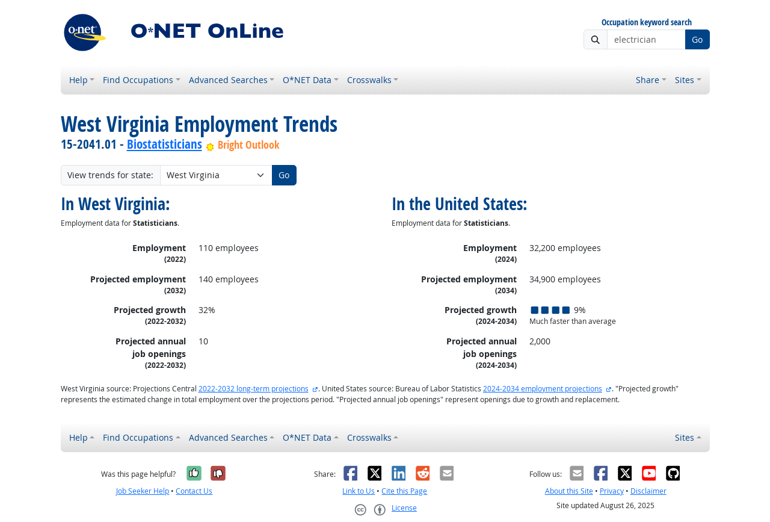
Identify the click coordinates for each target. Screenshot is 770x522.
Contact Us (194, 491)
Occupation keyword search (647, 22)
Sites (684, 79)
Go (697, 39)
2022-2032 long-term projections (254, 389)
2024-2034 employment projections (542, 389)
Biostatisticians (164, 143)
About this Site (569, 491)
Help (78, 79)
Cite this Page (404, 491)
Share (647, 79)
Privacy (612, 491)
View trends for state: (110, 175)
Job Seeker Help (142, 491)
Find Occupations (138, 79)
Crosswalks (369, 79)
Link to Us (358, 491)
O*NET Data (307, 79)
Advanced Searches (228, 79)
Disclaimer (648, 491)
